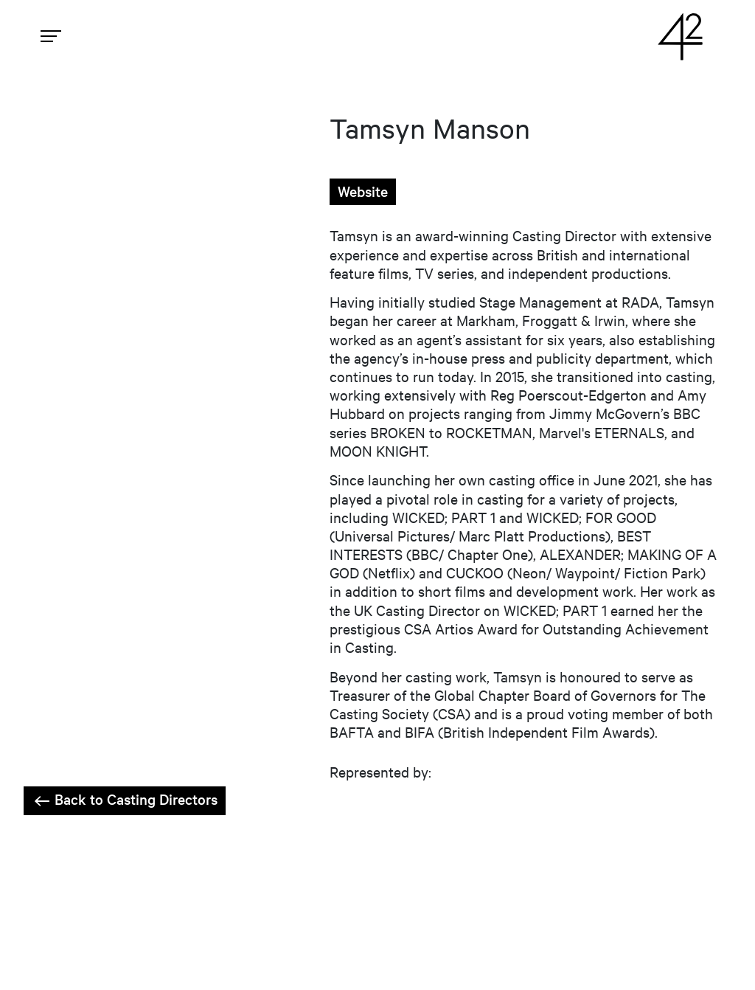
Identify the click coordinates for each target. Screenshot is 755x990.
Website (363, 191)
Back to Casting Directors (125, 799)
